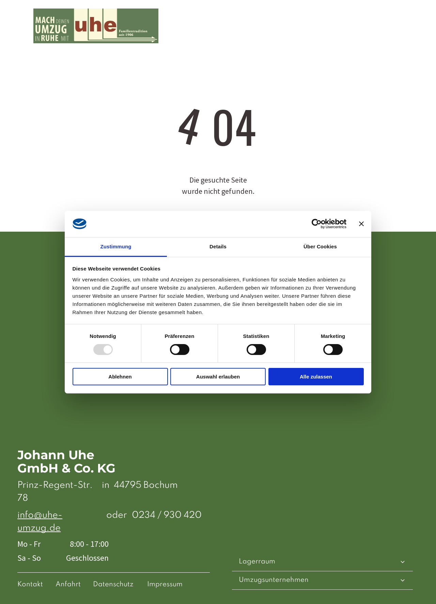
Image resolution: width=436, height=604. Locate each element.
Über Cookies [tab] (320, 246)
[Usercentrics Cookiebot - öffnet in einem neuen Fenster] (316, 224)
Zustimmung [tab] (115, 246)
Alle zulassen (316, 377)
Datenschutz (113, 584)
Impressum (165, 584)
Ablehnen (119, 377)
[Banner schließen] (361, 223)
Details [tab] (218, 246)
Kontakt (30, 584)
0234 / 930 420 (167, 515)
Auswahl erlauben (218, 377)
